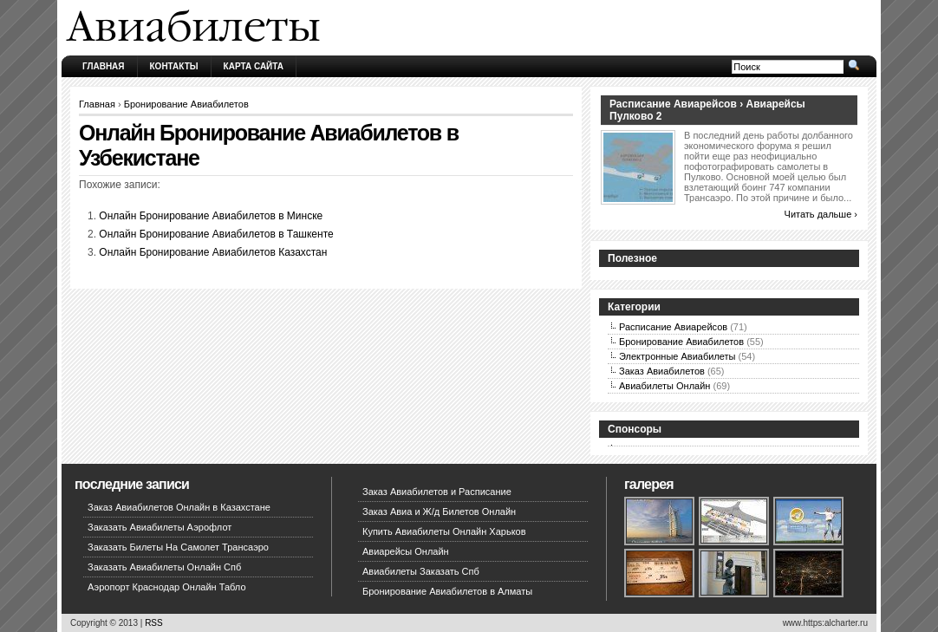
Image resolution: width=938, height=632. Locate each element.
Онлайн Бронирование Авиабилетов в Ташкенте (216, 234)
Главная (103, 66)
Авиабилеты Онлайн (664, 386)
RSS (154, 623)
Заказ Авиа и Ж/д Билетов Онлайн (439, 511)
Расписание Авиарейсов (673, 327)
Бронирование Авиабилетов (186, 104)
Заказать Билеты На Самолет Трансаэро (178, 547)
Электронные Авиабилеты (677, 356)
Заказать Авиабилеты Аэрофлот (159, 527)
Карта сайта (253, 66)
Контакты (174, 66)
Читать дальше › (821, 214)
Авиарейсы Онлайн (405, 551)
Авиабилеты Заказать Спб (420, 571)
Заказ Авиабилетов (662, 371)
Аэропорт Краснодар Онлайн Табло (167, 587)
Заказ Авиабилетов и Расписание (436, 491)
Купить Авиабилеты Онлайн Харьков (444, 531)
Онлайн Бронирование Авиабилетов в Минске (210, 216)
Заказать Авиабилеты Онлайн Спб (164, 567)
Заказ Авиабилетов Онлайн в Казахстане (179, 507)
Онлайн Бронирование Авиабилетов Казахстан (213, 252)
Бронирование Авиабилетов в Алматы (447, 591)
